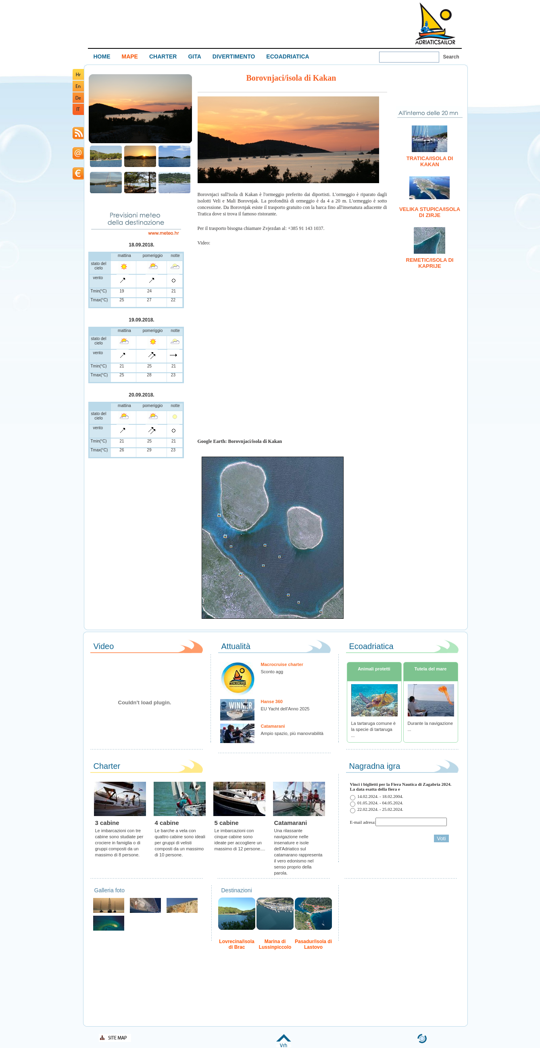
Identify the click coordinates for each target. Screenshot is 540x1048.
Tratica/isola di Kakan (430, 161)
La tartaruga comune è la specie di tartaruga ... (373, 729)
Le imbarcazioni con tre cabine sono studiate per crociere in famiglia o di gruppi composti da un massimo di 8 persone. (119, 842)
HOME (102, 56)
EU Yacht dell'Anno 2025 (285, 708)
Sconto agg (272, 671)
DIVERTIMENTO (234, 56)
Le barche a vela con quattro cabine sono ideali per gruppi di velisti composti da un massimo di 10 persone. (180, 842)
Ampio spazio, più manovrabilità (292, 733)
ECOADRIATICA (287, 56)
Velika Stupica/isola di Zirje (429, 212)
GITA (194, 56)
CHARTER (163, 56)
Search (451, 57)
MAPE (130, 56)
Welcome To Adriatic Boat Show (435, 23)
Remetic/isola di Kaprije (430, 263)
